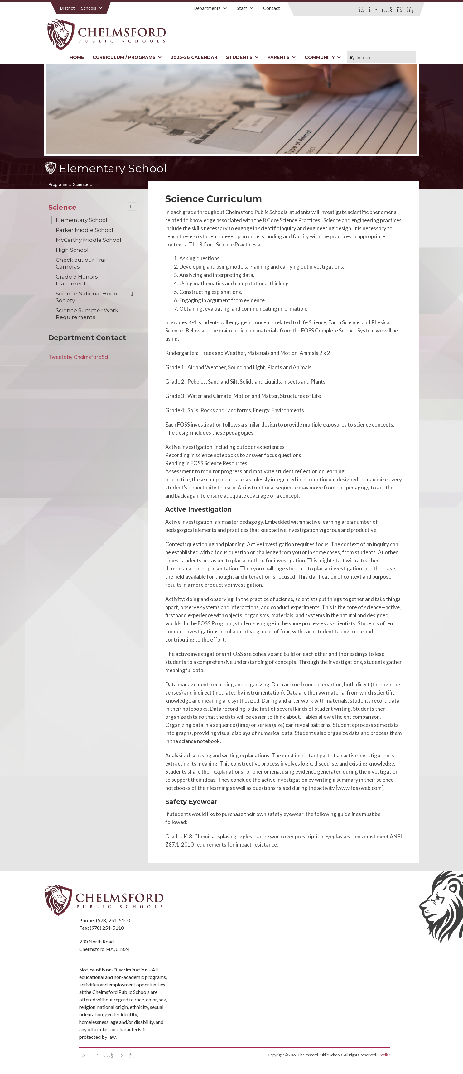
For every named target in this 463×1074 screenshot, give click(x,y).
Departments (210, 8)
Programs (57, 184)
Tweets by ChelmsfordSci (78, 357)
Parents (282, 57)
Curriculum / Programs (127, 57)
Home (77, 57)
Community (323, 57)
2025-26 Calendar (194, 57)
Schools (92, 8)
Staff (245, 8)
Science (80, 184)
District (67, 8)
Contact (271, 8)
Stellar (385, 1055)
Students (242, 57)
